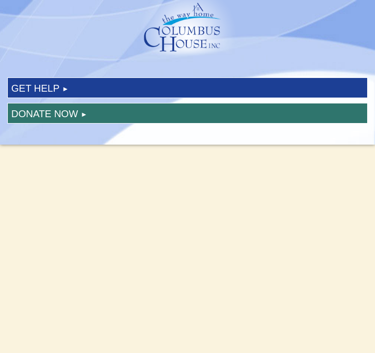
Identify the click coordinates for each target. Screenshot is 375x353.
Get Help (40, 88)
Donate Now (49, 113)
